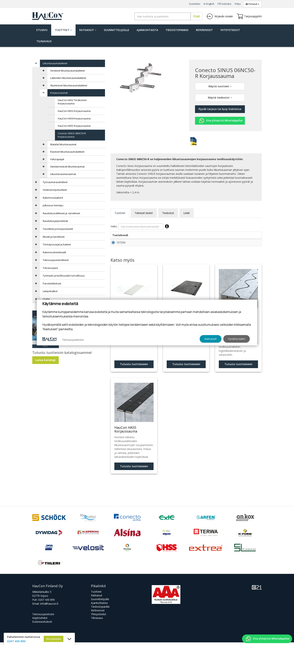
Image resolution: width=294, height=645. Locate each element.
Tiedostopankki (177, 30)
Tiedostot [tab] (168, 213)
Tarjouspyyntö (249, 16)
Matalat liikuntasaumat (63, 144)
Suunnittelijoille (116, 30)
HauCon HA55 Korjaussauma (74, 125)
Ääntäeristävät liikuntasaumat (67, 166)
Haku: (141, 226)
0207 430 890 (46, 602)
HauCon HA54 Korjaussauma (74, 118)
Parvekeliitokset (52, 283)
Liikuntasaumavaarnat (63, 174)
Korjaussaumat (59, 92)
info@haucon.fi (49, 606)
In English (209, 3)
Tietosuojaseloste (43, 617)
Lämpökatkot (50, 291)
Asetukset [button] (210, 339)
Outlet (46, 299)
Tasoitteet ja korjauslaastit (58, 229)
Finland (252, 4)
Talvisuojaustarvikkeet (56, 260)
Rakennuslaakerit (53, 197)
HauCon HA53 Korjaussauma (74, 111)
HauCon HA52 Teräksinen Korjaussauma (72, 101)
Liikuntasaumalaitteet (55, 63)
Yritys (238, 3)
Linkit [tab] (186, 213)
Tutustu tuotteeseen (134, 366)
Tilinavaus (44, 41)
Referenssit (204, 30)
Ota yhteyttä (53, 638)
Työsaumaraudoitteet (55, 182)
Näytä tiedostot (220, 97)
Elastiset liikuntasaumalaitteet (67, 151)
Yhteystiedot (230, 30)
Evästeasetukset (42, 624)
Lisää (253, 244)
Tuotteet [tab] (120, 213)
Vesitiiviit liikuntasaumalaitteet (67, 70)
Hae (196, 16)
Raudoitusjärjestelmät (55, 221)
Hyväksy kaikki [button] (236, 339)
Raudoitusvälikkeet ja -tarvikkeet (61, 213)
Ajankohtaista (147, 30)
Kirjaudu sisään (219, 16)
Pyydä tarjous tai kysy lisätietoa (220, 109)
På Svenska (224, 3)
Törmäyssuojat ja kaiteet (57, 244)
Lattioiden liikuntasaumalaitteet (68, 78)
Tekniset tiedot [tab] (144, 213)
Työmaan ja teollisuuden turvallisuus (64, 275)
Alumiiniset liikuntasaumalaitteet (68, 85)
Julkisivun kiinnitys (53, 205)
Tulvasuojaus (50, 268)
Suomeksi (194, 3)
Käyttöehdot (39, 620)
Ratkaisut (87, 30)
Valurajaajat (57, 159)
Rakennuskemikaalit (54, 252)
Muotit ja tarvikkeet (53, 236)
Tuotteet (63, 30)
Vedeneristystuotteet (55, 189)
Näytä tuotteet (220, 86)
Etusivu (41, 30)
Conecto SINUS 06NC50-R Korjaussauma (72, 135)
